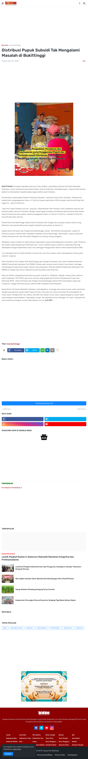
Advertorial (68, 628)
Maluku (74, 741)
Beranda (5, 45)
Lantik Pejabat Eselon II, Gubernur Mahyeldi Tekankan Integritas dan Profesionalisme (38, 558)
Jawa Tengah (63, 738)
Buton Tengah (50, 735)
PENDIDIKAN (7, 483)
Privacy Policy (60, 755)
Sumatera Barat (51, 745)
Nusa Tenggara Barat (65, 741)
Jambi (8, 735)
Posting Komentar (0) (44, 403)
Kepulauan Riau (11, 738)
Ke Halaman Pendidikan (12, 488)
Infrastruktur (55, 628)
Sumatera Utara (16, 628)
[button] (2, 3)
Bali (73, 735)
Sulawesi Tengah (77, 745)
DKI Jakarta (37, 735)
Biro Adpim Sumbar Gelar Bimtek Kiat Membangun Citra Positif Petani (44, 579)
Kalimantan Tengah (39, 738)
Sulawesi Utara (64, 745)
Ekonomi (29, 628)
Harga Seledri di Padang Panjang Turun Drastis (35, 589)
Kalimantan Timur (25, 738)
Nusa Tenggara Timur (52, 741)
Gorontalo (22, 735)
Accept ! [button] (8, 754)
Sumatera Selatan (39, 745)
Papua (35, 741)
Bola (5, 628)
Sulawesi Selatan (12, 741)
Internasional (41, 628)
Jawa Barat (76, 738)
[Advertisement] (44, 26)
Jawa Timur (50, 738)
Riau (20, 741)
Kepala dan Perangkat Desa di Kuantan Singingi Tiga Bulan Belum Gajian (45, 600)
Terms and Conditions (44, 755)
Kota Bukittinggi (15, 45)
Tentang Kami (72, 755)
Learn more (16, 749)
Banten (61, 735)
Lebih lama (81, 409)
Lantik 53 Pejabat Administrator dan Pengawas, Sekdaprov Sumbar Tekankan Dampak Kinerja (48, 568)
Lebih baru (7, 409)
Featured (79, 628)
